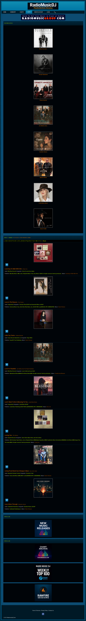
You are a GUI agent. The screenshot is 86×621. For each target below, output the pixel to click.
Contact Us (51, 610)
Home (4, 12)
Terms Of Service (36, 610)
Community (13, 12)
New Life (49, 406)
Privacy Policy (44, 610)
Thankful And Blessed (60, 373)
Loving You (8, 435)
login (48, 12)
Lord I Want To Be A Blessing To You (16, 402)
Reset (44, 241)
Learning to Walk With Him (13, 269)
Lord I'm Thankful (10, 368)
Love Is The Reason (11, 302)
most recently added (25, 237)
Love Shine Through (11, 504)
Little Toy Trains (10, 335)
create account (38, 12)
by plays (16, 237)
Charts (22, 12)
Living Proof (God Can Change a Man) (17, 471)
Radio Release (61, 306)
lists (29, 12)
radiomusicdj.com (11, 617)
